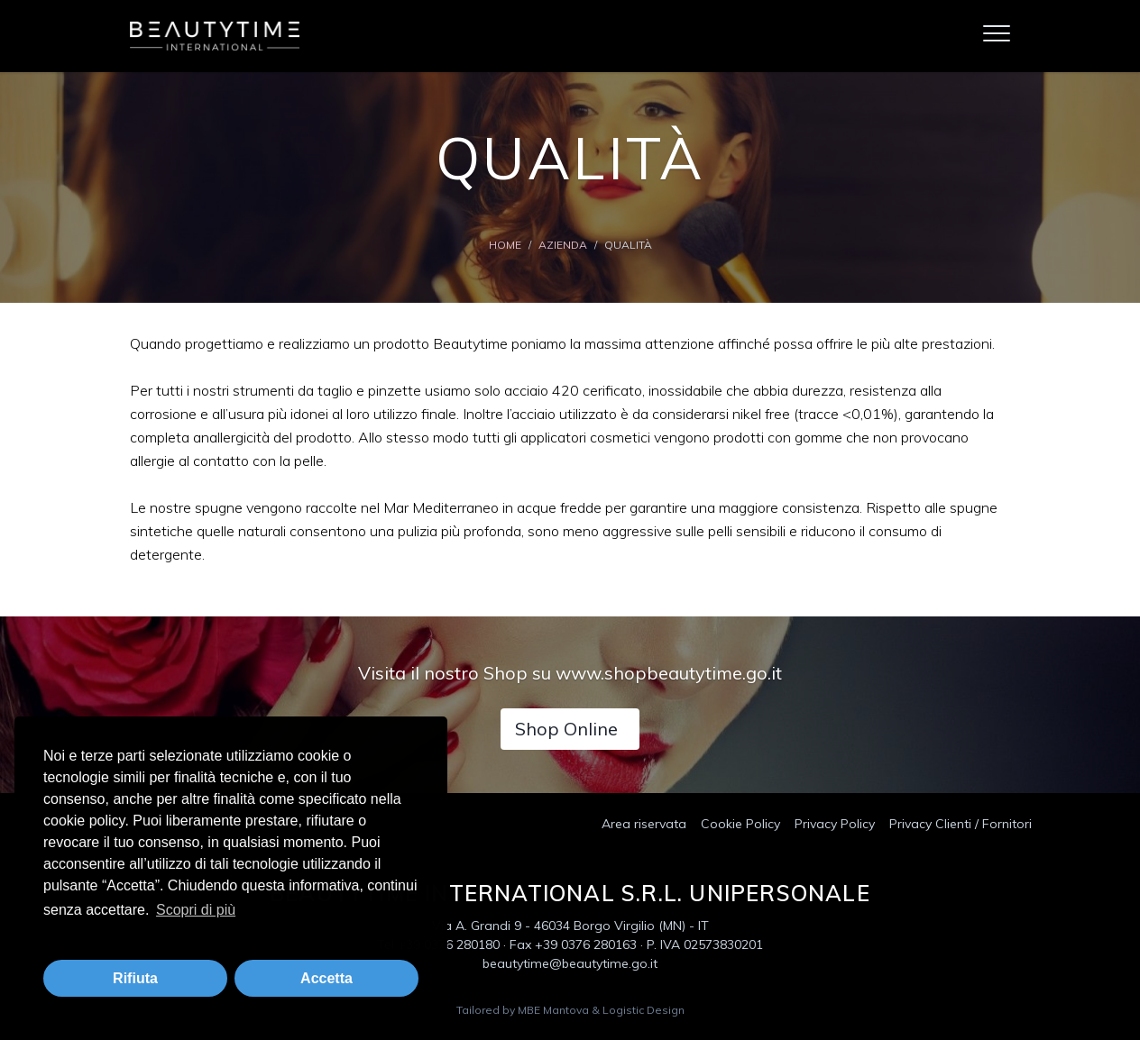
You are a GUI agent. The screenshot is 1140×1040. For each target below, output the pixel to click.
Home (505, 244)
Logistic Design (643, 1010)
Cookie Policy (740, 824)
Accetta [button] (326, 978)
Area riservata (644, 824)
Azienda (562, 244)
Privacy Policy (835, 824)
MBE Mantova (553, 1010)
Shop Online (566, 728)
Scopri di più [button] (195, 909)
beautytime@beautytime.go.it (570, 963)
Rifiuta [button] (135, 978)
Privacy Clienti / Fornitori (960, 824)
